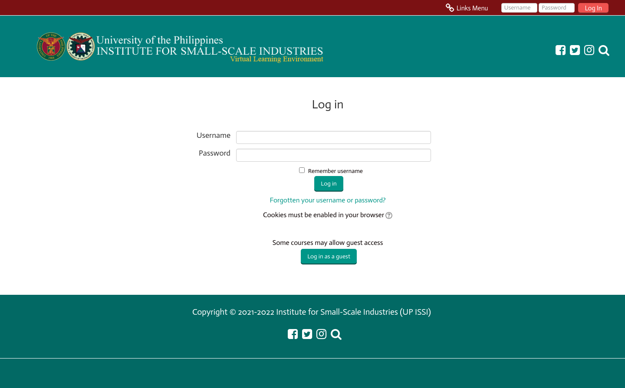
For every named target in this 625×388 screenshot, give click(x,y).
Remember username (335, 171)
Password (214, 153)
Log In (593, 8)
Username (213, 135)
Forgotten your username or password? (327, 200)
